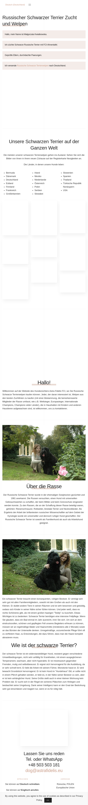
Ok (48, 800)
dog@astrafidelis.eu (49, 770)
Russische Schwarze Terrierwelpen (33, 65)
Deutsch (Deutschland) (15, 5)
